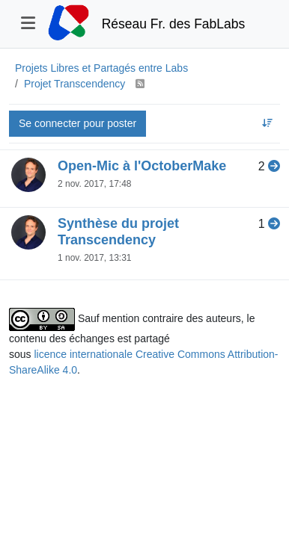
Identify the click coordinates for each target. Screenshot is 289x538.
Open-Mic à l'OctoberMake (142, 165)
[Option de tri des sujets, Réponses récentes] (267, 124)
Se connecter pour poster (77, 123)
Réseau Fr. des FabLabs (174, 23)
